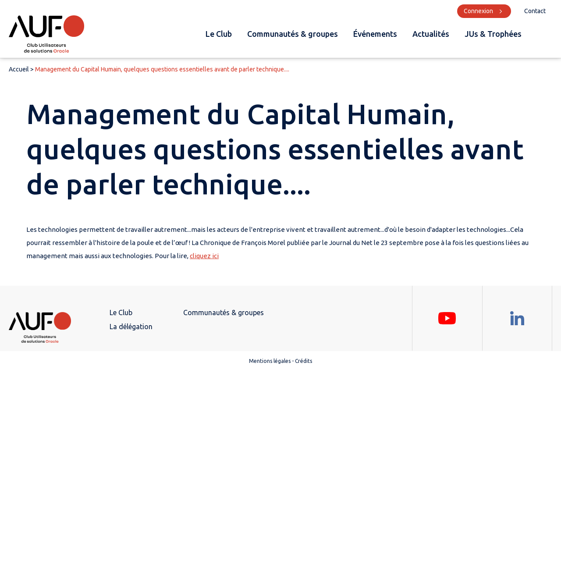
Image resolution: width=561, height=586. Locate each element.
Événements (375, 33)
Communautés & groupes (292, 33)
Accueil (19, 69)
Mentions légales (270, 361)
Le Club (219, 33)
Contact (535, 10)
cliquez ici (204, 255)
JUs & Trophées (493, 33)
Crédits (303, 361)
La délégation (131, 326)
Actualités (430, 33)
